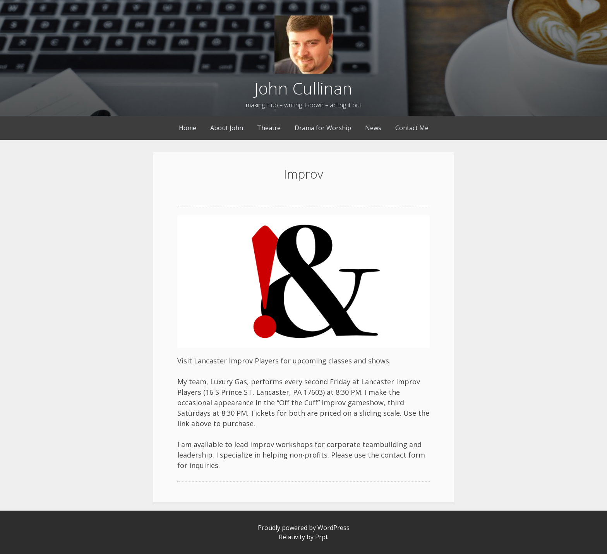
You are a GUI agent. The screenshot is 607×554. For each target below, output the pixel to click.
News (373, 128)
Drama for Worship (323, 128)
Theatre (269, 128)
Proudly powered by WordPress (304, 527)
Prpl (321, 537)
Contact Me (412, 128)
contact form (403, 454)
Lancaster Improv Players (236, 360)
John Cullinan (303, 88)
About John (226, 128)
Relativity (292, 537)
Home (187, 128)
